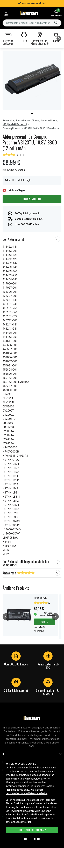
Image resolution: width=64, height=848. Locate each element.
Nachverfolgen (32, 199)
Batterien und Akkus (27, 120)
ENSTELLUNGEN (32, 839)
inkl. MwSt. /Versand (14, 170)
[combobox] (32, 22)
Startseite (8, 120)
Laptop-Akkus (49, 120)
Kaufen (44, 622)
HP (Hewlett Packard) (15, 124)
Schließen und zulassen (32, 830)
